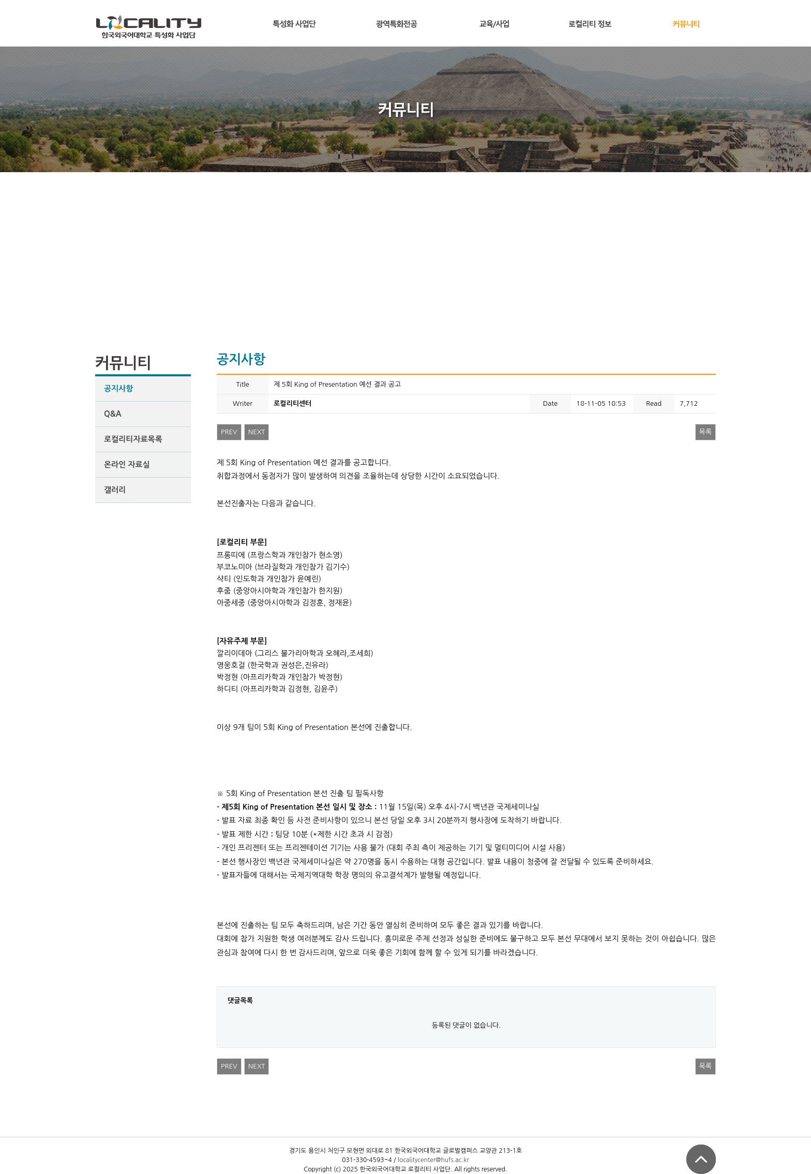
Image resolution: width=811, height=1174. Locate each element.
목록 (705, 432)
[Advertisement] (405, 249)
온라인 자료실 (127, 464)
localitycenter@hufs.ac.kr (433, 1160)
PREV (229, 432)
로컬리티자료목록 (133, 439)
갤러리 (115, 490)
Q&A (113, 414)
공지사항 (118, 388)
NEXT (256, 432)
